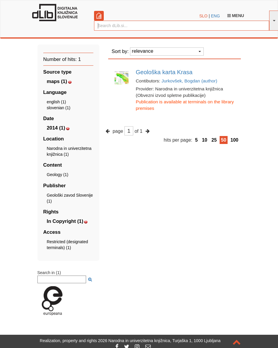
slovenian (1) (58, 107)
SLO (203, 16)
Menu (235, 15)
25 (214, 139)
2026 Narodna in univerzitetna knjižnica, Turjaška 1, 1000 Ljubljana (159, 340)
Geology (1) (57, 174)
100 (234, 139)
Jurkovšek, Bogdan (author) (189, 80)
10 (204, 139)
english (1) (56, 102)
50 (223, 139)
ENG (215, 16)
